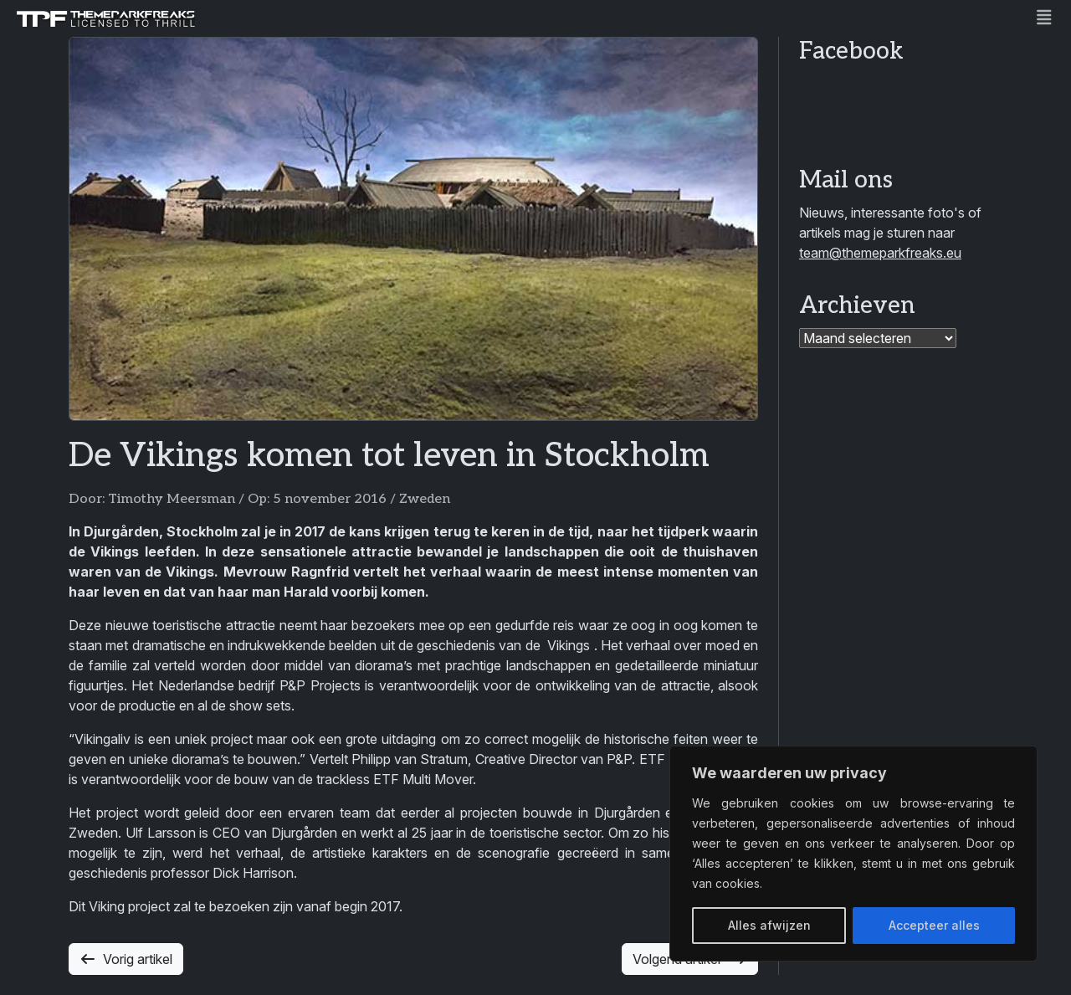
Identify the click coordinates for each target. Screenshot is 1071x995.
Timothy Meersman (171, 499)
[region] (853, 854)
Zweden (424, 499)
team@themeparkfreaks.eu (880, 252)
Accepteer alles (934, 925)
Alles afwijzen (769, 925)
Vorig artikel (125, 959)
